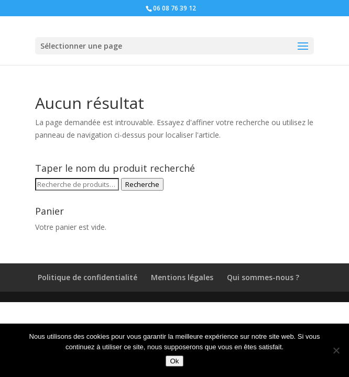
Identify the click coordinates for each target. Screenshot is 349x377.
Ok (174, 361)
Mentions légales (182, 277)
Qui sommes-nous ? (263, 277)
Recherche (142, 184)
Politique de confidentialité (87, 277)
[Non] (336, 350)
